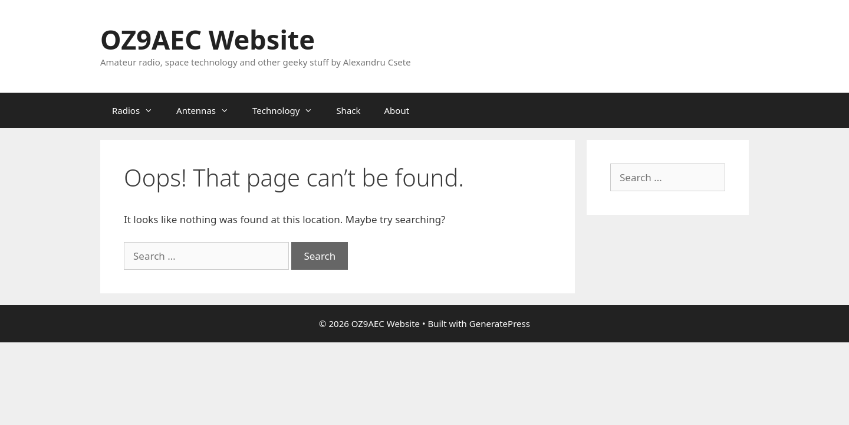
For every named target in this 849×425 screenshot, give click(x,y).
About (397, 110)
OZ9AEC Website (207, 39)
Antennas (208, 110)
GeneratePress (499, 323)
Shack (348, 110)
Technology (288, 110)
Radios (138, 110)
